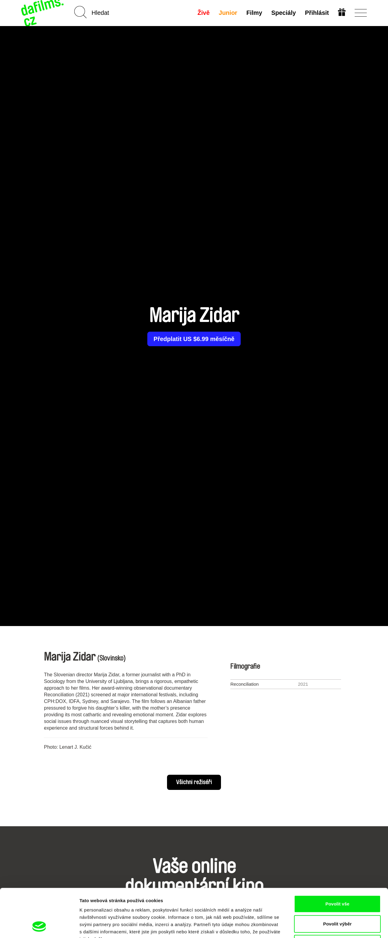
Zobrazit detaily (320, 926)
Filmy (254, 12)
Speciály (283, 12)
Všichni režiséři (194, 782)
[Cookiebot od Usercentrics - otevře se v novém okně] (39, 926)
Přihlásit (317, 12)
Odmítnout (337, 898)
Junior (228, 12)
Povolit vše (337, 858)
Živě (204, 12)
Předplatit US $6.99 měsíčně (194, 339)
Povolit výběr (337, 878)
